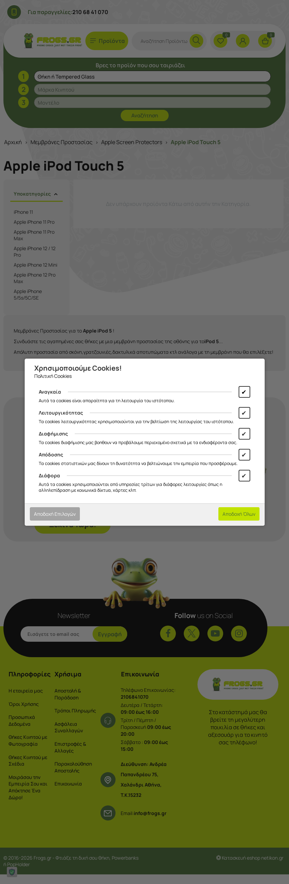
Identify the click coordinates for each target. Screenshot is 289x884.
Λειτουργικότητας (61, 412)
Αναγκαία (50, 391)
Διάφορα (49, 475)
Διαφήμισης (53, 433)
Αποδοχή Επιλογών (55, 514)
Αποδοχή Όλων (238, 514)
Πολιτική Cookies (53, 376)
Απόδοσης (51, 454)
